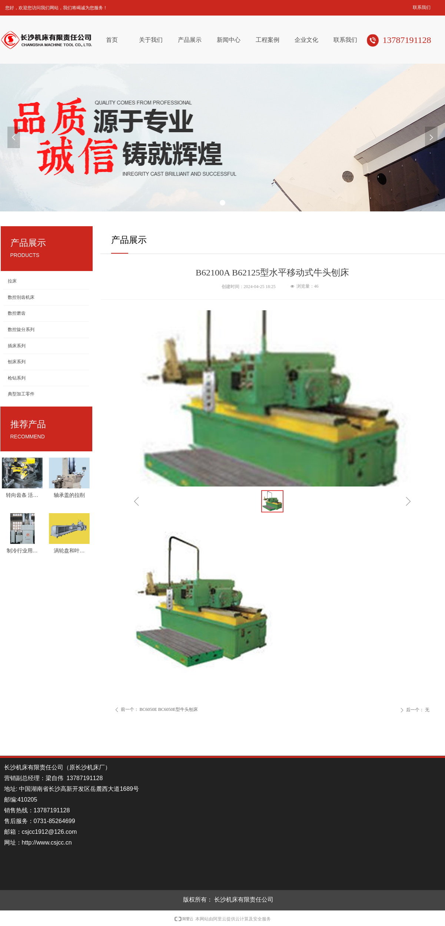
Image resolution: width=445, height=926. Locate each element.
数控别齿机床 (21, 297)
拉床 (12, 281)
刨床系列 (17, 361)
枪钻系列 (17, 378)
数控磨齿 (17, 313)
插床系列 (17, 345)
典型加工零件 (21, 394)
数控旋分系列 (21, 329)
